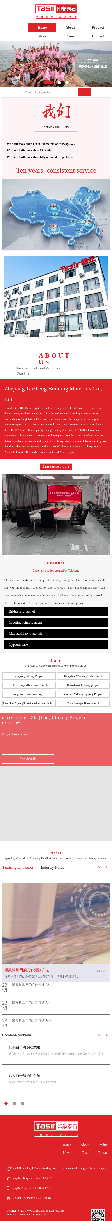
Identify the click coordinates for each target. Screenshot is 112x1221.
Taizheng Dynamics (18, 858)
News (42, 36)
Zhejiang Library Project (29, 667)
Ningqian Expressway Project (29, 685)
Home (42, 27)
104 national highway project (83, 676)
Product (98, 27)
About (70, 27)
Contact (98, 36)
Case (70, 36)
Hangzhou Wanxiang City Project (83, 667)
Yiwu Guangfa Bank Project (83, 694)
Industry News (52, 858)
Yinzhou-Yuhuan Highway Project (83, 685)
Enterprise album (56, 466)
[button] (48, 82)
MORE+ (104, 858)
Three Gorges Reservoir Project (29, 676)
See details (28, 750)
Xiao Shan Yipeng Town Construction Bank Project (29, 694)
